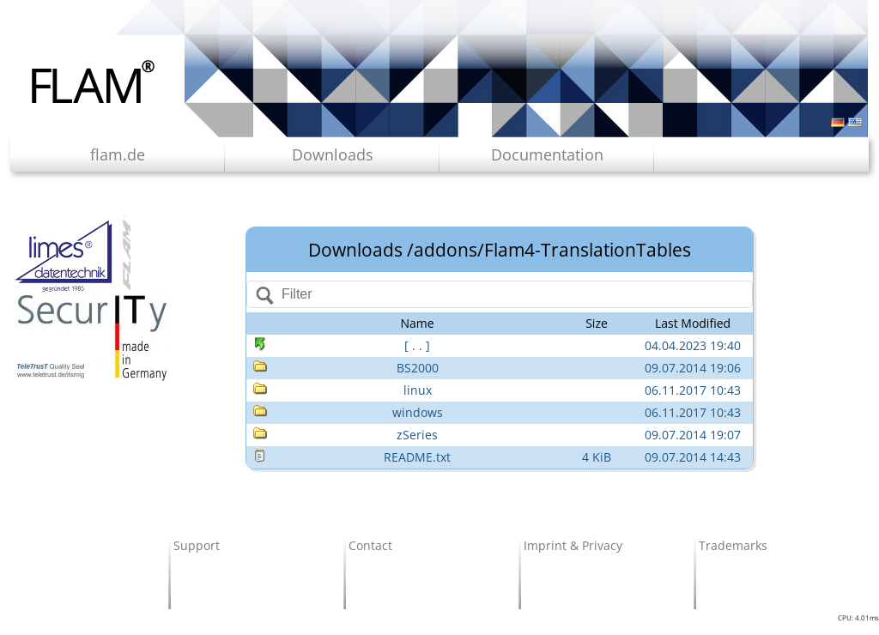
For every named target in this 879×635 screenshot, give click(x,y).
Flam (93, 81)
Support (196, 545)
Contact (370, 545)
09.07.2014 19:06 (693, 368)
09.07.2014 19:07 (693, 434)
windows (417, 412)
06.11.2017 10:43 (693, 390)
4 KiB (596, 457)
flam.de (117, 154)
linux (417, 390)
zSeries (417, 434)
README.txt (417, 457)
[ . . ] (417, 345)
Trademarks (733, 545)
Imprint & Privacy (573, 545)
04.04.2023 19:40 (693, 345)
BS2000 (418, 368)
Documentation (547, 154)
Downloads (332, 154)
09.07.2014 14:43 (693, 457)
